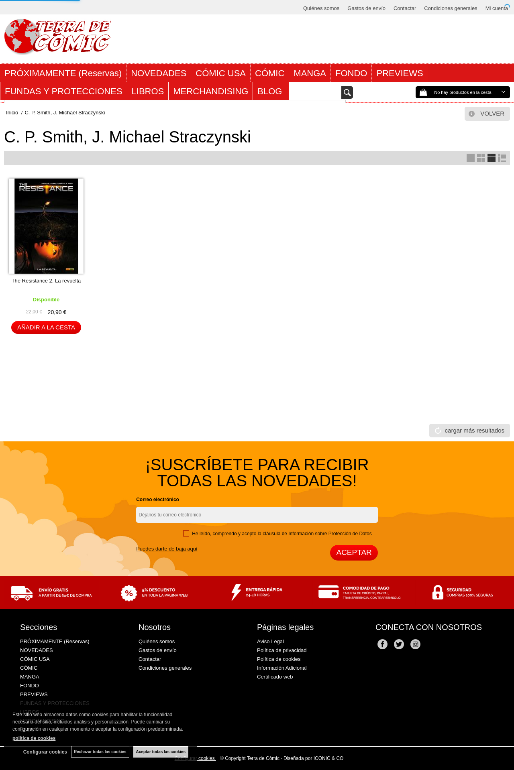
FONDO (351, 73)
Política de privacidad (282, 650)
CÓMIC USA (221, 73)
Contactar (405, 8)
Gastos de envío (366, 8)
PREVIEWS (399, 73)
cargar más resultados (474, 430)
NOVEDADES (158, 73)
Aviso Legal (270, 641)
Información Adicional (282, 668)
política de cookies (33, 738)
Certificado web (275, 677)
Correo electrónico (157, 499)
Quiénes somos (321, 8)
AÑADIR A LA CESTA (46, 327)
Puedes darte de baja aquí (167, 549)
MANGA (310, 73)
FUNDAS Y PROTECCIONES (63, 91)
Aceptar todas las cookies (161, 752)
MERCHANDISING (210, 91)
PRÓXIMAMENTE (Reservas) (63, 73)
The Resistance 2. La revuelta (46, 281)
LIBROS (148, 91)
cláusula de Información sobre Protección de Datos (317, 533)
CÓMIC (269, 73)
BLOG (270, 91)
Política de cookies (278, 659)
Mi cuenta (496, 8)
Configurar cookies (45, 752)
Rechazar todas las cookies (100, 752)
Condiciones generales (450, 8)
